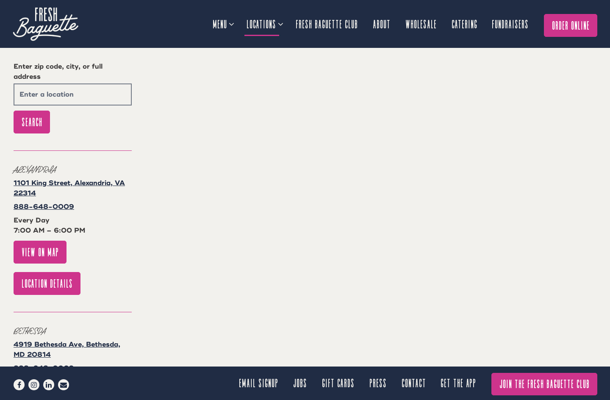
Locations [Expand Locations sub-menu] (265, 22)
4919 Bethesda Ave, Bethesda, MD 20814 (67, 349)
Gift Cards (338, 382)
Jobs (301, 382)
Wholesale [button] (421, 23)
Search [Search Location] (32, 121)
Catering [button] (465, 23)
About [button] (382, 23)
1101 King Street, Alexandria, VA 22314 (69, 188)
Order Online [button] (571, 24)
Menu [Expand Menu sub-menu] (223, 22)
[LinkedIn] (48, 384)
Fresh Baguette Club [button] (327, 23)
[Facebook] (19, 384)
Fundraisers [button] (510, 23)
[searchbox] (73, 94)
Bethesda (30, 330)
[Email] (63, 384)
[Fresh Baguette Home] (59, 24)
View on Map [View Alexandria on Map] (40, 251)
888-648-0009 (44, 207)
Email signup (259, 382)
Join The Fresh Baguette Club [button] (545, 383)
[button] (392, 299)
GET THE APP (459, 382)
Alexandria (35, 169)
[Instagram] (33, 384)
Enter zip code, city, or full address (58, 71)
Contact (414, 382)
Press (378, 382)
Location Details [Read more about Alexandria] (47, 282)
